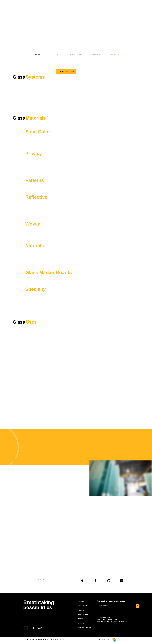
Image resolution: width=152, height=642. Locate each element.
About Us (82, 619)
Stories (82, 623)
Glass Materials (95, 55)
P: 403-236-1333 (103, 617)
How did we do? (85, 627)
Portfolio (82, 606)
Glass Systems (76, 55)
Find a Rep (83, 614)
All (58, 55)
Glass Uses (114, 55)
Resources (83, 610)
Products (82, 601)
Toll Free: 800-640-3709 (107, 619)
